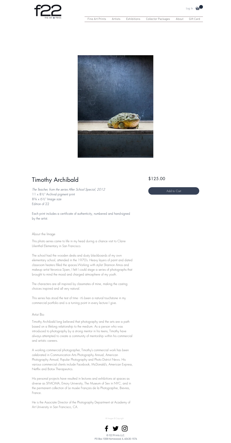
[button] (199, 7)
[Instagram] (125, 428)
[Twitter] (115, 428)
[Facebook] (106, 428)
